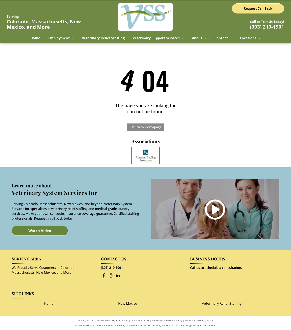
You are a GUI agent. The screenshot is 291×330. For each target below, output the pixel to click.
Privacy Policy (85, 320)
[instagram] (111, 276)
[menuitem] (35, 38)
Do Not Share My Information (112, 320)
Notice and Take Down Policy (167, 320)
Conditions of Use (140, 320)
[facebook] (104, 276)
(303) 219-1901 (267, 26)
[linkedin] (118, 276)
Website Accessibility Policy (199, 320)
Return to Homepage (145, 127)
